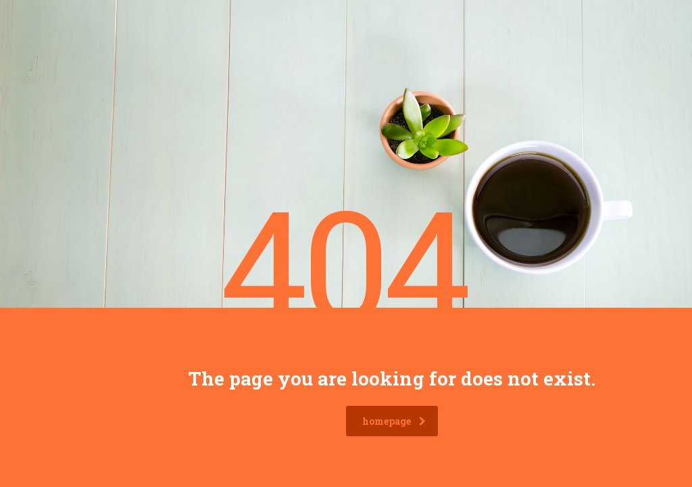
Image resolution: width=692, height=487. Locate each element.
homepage (394, 421)
